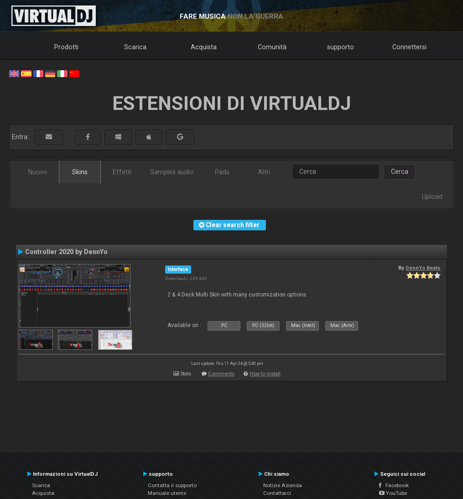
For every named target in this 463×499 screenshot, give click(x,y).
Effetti (122, 172)
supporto (340, 47)
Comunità (272, 47)
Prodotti (66, 47)
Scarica (135, 47)
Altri (264, 172)
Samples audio (172, 172)
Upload (432, 196)
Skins (80, 172)
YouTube (393, 493)
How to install (265, 374)
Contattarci (277, 493)
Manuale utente (167, 493)
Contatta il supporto (172, 485)
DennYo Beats (423, 268)
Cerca (399, 171)
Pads (222, 172)
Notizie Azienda (282, 485)
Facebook (394, 485)
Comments (221, 374)
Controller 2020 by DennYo (66, 251)
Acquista (204, 47)
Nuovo (37, 172)
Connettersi (409, 47)
